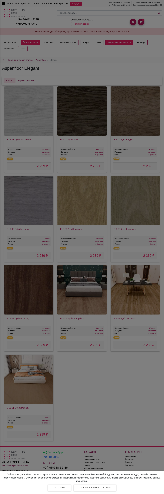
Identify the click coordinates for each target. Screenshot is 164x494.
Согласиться (59, 488)
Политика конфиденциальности (95, 488)
